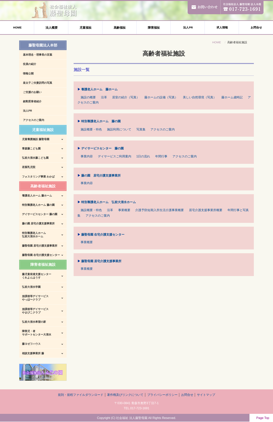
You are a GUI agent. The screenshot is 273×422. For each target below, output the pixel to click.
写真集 (141, 129)
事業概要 (124, 210)
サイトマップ (206, 394)
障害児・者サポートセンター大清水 (36, 333)
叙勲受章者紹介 (32, 101)
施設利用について (119, 129)
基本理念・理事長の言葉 (37, 54)
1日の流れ (143, 156)
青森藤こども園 (31, 148)
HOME (17, 27)
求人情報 (222, 27)
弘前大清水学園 (31, 286)
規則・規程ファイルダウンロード (80, 394)
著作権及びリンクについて (125, 394)
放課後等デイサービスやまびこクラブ (35, 311)
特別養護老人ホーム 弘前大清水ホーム (108, 202)
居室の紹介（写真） (125, 97)
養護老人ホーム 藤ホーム (99, 89)
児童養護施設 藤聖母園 (35, 139)
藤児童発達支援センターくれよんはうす (36, 276)
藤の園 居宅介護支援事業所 (101, 175)
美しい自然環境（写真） (199, 97)
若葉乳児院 (28, 167)
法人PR (187, 27)
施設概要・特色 (91, 129)
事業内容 (87, 156)
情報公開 (28, 73)
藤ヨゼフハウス (31, 343)
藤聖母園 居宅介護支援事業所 (101, 261)
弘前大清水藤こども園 (35, 157)
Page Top (261, 418)
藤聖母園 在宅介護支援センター (102, 234)
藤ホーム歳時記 (232, 97)
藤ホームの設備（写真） (161, 97)
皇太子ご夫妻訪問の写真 (37, 82)
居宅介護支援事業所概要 (205, 210)
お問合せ (256, 27)
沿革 (104, 97)
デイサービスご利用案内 (114, 156)
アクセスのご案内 (162, 129)
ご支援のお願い (32, 92)
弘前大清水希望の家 (34, 321)
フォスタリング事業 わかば (38, 176)
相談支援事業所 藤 (33, 353)
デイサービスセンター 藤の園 (102, 148)
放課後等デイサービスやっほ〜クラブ (35, 298)
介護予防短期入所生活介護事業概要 (159, 210)
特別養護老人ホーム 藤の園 (101, 121)
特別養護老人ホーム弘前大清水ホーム (34, 234)
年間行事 (161, 156)
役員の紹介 (29, 63)
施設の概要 (88, 97)
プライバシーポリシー (162, 394)
